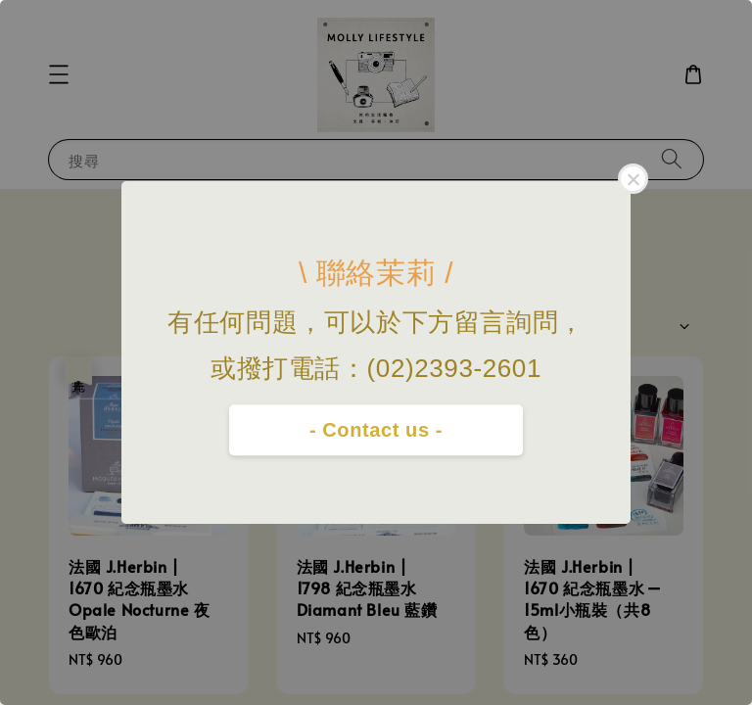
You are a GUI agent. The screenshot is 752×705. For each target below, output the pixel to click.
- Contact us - (376, 430)
